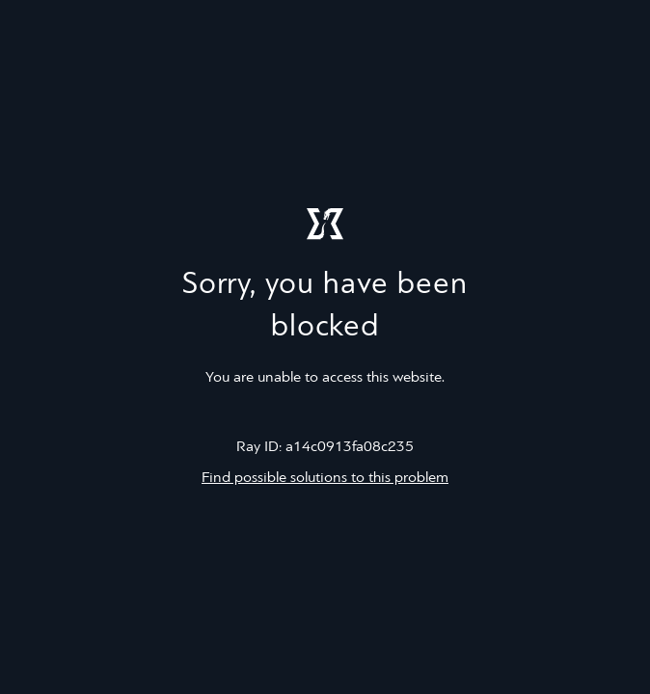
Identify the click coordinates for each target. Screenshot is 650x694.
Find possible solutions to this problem (325, 478)
